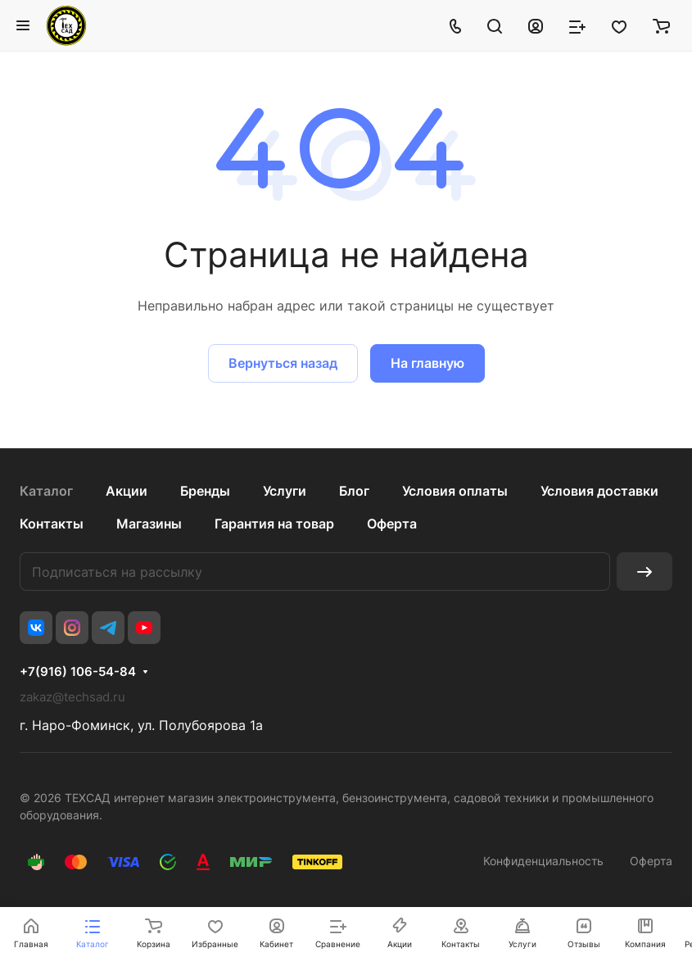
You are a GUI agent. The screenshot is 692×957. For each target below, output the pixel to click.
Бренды (205, 491)
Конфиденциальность (543, 861)
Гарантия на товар (274, 523)
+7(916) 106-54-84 (78, 671)
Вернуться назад (282, 363)
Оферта (392, 523)
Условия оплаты (455, 491)
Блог (354, 491)
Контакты (52, 523)
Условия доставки (599, 491)
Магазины (149, 523)
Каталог (46, 491)
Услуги (284, 491)
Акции (126, 491)
